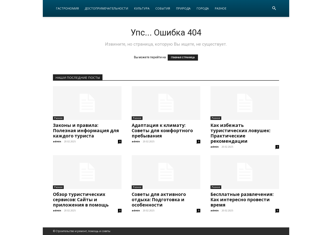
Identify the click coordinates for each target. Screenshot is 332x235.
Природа (183, 8)
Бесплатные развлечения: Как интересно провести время (242, 199)
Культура (141, 8)
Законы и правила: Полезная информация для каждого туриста (86, 130)
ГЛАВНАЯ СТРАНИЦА (183, 57)
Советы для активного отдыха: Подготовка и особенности (159, 199)
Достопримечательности (106, 8)
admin (57, 141)
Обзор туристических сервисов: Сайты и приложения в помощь (81, 199)
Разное (220, 8)
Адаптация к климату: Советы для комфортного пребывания (162, 130)
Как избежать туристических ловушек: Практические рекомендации (240, 133)
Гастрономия (67, 8)
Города (202, 8)
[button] (274, 9)
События (162, 8)
